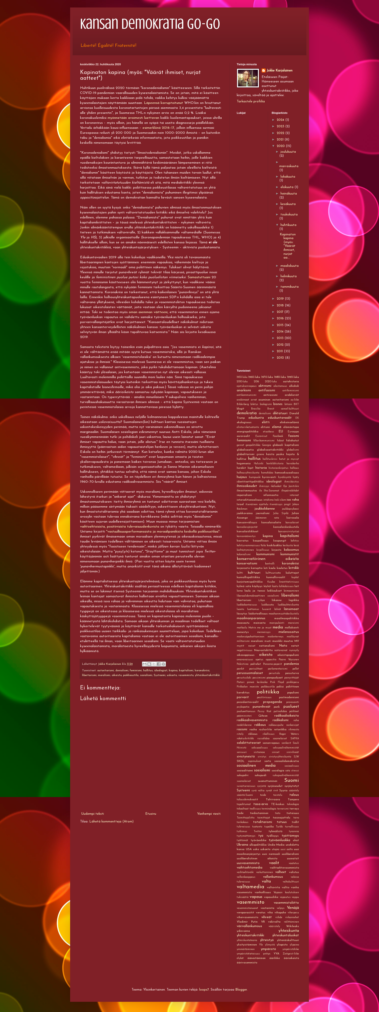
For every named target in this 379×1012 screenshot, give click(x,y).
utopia (275, 849)
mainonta (259, 622)
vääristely (274, 926)
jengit (287, 504)
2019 (281, 298)
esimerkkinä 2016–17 (158, 128)
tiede (240, 813)
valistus (294, 872)
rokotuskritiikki (245, 738)
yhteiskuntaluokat (285, 935)
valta (266, 881)
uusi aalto (287, 849)
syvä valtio (257, 790)
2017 (280, 312)
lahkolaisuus (286, 586)
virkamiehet (292, 917)
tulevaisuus (243, 826)
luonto (240, 609)
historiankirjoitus (278, 468)
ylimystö (270, 945)
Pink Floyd (277, 682)
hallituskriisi (270, 459)
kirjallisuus (262, 550)
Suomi (291, 780)
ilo (260, 490)
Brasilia (255, 408)
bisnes (278, 404)
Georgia (266, 445)
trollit (295, 822)
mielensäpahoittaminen (250, 636)
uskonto (172, 675)
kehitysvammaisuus (248, 545)
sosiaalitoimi (245, 770)
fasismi (293, 436)
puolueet (291, 707)
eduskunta (256, 417)
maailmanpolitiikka (286, 618)
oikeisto (117, 675)
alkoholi (294, 386)
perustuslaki (244, 677)
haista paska (275, 454)
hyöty (296, 477)
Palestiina (242, 664)
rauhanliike (265, 729)
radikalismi (280, 720)
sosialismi (146, 675)
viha (270, 912)
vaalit (274, 863)
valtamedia (250, 886)
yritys (266, 953)
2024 (281, 120)
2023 (281, 126)
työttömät (242, 840)
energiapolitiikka (247, 431)
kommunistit (290, 554)
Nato (283, 645)
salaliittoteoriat (249, 742)
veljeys (280, 908)
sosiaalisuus (291, 766)
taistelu (277, 795)
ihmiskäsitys (291, 481)
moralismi (104, 675)
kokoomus (291, 549)
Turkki (279, 826)
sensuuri (242, 752)
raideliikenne (244, 725)
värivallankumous (249, 926)
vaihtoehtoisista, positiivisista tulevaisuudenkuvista (119, 527)
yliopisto (282, 944)
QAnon (263, 715)
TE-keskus (277, 804)
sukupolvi (242, 775)
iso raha (293, 499)
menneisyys (264, 632)
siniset (276, 752)
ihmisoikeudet (247, 486)
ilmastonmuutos (247, 490)
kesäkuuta (288, 204)
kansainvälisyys (247, 522)
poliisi (280, 686)
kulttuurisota (273, 573)
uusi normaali (271, 854)
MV (296, 641)
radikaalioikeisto (286, 715)
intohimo (268, 500)
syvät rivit (272, 790)
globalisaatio (245, 449)
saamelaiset (280, 738)
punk (277, 706)
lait (296, 586)
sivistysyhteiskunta (280, 756)
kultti (240, 573)
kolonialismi (244, 554)
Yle (261, 945)
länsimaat (291, 609)
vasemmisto (185, 675)
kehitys (295, 541)
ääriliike (274, 958)
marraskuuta (288, 166)
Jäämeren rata (267, 518)
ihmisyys (264, 486)
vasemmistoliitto (286, 902)
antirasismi (270, 395)
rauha (253, 729)
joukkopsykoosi (290, 509)
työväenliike (258, 840)
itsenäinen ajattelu (256, 504)
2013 (280, 338)
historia (261, 468)
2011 (280, 351)
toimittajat (263, 817)
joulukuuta (288, 151)
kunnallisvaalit (275, 577)
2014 (280, 331)
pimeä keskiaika (257, 682)
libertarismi (89, 675)
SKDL (240, 761)
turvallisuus (292, 826)
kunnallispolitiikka (248, 577)
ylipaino (294, 945)
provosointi (292, 702)
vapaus (256, 897)
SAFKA (294, 738)
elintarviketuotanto (248, 427)
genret (240, 445)
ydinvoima (243, 931)
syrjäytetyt (291, 786)
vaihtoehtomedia (249, 867)
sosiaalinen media (256, 766)
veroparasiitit (245, 912)
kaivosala (292, 517)
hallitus (148, 670)
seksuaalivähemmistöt (286, 747)
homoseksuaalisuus (287, 472)
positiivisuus (264, 697)
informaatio (270, 495)
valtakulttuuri (291, 881)
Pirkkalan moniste (248, 686)
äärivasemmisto (247, 962)
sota (287, 770)
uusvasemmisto (248, 863)
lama (240, 591)
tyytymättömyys (246, 836)
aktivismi (264, 386)
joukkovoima (245, 513)
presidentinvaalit (248, 702)
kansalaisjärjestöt (247, 527)
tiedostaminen (259, 813)
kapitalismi (186, 670)
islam (283, 500)
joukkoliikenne (265, 508)
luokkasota (267, 605)
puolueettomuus (246, 711)
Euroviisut (261, 436)
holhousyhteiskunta (248, 473)
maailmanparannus (251, 618)
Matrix (252, 627)
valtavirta (273, 887)
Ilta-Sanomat (271, 490)
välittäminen (291, 922)
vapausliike (271, 897)
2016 (281, 318)
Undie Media (276, 844)
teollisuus (255, 809)
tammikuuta (290, 286)
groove (260, 454)
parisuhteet (256, 669)
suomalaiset (244, 781)
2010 (281, 357)
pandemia (291, 664)
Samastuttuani (199, 277)
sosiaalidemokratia (286, 761)
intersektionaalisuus (249, 499)
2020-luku (271, 381)
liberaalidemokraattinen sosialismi (258, 596)
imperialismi (244, 495)
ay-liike (295, 400)
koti (266, 568)
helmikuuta (289, 276)
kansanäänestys (246, 536)
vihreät (266, 917)
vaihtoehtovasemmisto (284, 867)
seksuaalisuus (259, 747)
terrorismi (283, 809)
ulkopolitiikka (258, 844)
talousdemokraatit (247, 799)
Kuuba (271, 582)
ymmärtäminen (246, 949)
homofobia (267, 473)
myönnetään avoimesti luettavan (133, 118)
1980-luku (280, 377)
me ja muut (264, 627)
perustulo (274, 673)
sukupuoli (260, 775)
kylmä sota (244, 586)
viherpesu (293, 912)
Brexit (270, 408)
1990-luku (293, 377)
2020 (281, 146)
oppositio (271, 659)
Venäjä (293, 908)
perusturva (292, 673)
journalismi (263, 513)
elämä (276, 427)
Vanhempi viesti (209, 813)
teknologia (293, 804)
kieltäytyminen (245, 550)
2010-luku (242, 381)
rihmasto (293, 729)
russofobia (263, 738)
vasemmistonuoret (247, 908)
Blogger (241, 989)
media (278, 627)
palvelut (255, 664)
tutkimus (242, 831)
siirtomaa (259, 752)
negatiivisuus (244, 650)
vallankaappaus (246, 877)
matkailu (242, 627)
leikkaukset (274, 590)
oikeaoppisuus (245, 655)
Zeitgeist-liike (291, 953)
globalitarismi (245, 454)
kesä (296, 545)
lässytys (242, 613)
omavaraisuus (245, 659)
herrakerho (292, 463)
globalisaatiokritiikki (270, 449)
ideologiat (160, 670)
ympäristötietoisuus (248, 953)
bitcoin (288, 404)
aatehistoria (291, 381)
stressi (295, 770)
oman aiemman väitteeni (148, 312)
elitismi (265, 427)
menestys (243, 632)
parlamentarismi (277, 669)
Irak (276, 500)
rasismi (242, 729)
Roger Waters (289, 734)
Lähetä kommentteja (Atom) (111, 821)
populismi (293, 692)
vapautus (285, 897)
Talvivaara (273, 799)
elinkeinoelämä (289, 422)
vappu (295, 897)
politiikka (268, 692)
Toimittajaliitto (245, 817)
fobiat (280, 440)
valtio (285, 887)
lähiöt (277, 609)
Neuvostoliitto (263, 650)
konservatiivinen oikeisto (268, 559)
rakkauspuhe (276, 725)
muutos (288, 641)
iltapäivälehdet (290, 490)
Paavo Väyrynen (289, 659)
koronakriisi (202, 670)
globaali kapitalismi (286, 445)
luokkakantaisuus (247, 605)
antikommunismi (246, 395)
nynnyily (294, 650)
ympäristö (268, 949)
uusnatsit (293, 858)
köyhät (267, 586)
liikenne (277, 600)
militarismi (243, 641)
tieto (277, 813)
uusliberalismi (290, 854)
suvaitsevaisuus (246, 786)
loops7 (204, 989)
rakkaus (260, 725)
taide (263, 795)
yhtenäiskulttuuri (288, 940)
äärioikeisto (291, 958)
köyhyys (257, 586)
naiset (251, 646)
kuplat (295, 577)
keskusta (288, 545)
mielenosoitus (289, 632)
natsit (295, 645)
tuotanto (257, 826)
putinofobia (280, 711)
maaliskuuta (290, 266)
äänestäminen (256, 958)
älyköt (240, 958)
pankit (240, 669)
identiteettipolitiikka (250, 481)
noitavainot (280, 650)
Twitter (258, 831)
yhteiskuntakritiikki (207, 675)
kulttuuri (254, 572)
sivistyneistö (246, 756)
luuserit (266, 609)
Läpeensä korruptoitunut (163, 103)
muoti (267, 641)
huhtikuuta (288, 225)
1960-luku (254, 377)
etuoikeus (268, 431)
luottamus (253, 609)
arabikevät (292, 395)
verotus (260, 912)
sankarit (286, 743)
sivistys (262, 756)
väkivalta (274, 921)
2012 (280, 344)
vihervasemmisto (247, 917)
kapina (173, 670)
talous (294, 795)
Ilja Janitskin (291, 486)
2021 (280, 139)
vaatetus (294, 863)
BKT (296, 404)
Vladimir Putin (247, 921)
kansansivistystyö (288, 531)
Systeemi (159, 675)
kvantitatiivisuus (289, 582)
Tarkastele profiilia (251, 101)
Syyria (283, 790)
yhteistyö (267, 940)
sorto (267, 761)
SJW (296, 756)
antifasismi (266, 390)
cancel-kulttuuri (290, 408)
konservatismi (247, 563)
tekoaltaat (243, 809)
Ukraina (242, 844)
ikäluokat (276, 486)
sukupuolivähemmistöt (286, 775)
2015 (280, 325)
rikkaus (252, 734)
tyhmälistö (275, 831)
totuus (282, 822)
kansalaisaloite (271, 522)
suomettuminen (267, 781)
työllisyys (273, 835)
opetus (259, 659)
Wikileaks (292, 926)
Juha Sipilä (280, 513)
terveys (294, 808)
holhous (294, 468)
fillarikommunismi (264, 440)
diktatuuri (280, 413)
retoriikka (280, 729)
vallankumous (273, 876)
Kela (263, 545)
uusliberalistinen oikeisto (257, 858)
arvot (254, 400)
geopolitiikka (253, 445)
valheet (280, 872)
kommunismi (265, 554)
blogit (240, 408)
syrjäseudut (275, 786)
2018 (281, 305)
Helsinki (258, 463)
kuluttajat (292, 572)
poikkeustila (131, 675)
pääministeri (244, 716)
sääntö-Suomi (245, 795)
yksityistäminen (247, 944)
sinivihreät (292, 752)
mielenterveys (276, 636)
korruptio (256, 568)
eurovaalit (243, 436)
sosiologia (278, 770)
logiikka (294, 600)
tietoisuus (292, 813)
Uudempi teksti (92, 813)
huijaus (242, 477)
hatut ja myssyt (289, 459)
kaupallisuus (261, 540)
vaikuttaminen (264, 872)
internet (294, 495)
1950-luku (242, 377)
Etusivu (150, 813)
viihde (278, 917)
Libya (261, 600)
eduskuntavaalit (280, 417)
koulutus (282, 568)
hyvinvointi (269, 477)
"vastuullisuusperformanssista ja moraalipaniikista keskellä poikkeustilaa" (163, 532)
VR (263, 921)
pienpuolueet (275, 677)
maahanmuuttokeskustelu (284, 613)
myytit (240, 646)
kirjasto (276, 549)
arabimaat (243, 400)
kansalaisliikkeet (247, 531)
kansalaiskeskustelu (286, 527)
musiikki (277, 641)
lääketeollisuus (258, 613)
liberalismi (290, 596)
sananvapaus (271, 743)
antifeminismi (291, 390)
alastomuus (280, 386)
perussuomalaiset (250, 673)
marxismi (293, 623)
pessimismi (259, 677)
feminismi (136, 670)
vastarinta (267, 908)
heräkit (241, 468)
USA (249, 849)
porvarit (243, 697)
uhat (296, 840)
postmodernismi (289, 697)
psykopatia (243, 707)
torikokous (242, 822)
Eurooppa (293, 431)
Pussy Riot (264, 711)
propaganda (272, 702)
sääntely (294, 790)
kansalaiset (292, 522)
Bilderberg (243, 404)
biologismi (266, 404)
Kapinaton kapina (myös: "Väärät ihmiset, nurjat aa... (288, 246)
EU (281, 431)
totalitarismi (262, 822)
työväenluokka (279, 840)
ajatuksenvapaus (247, 386)
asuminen (264, 399)
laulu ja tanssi (254, 590)
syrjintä (261, 786)
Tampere (293, 799)
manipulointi (276, 623)
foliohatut (292, 440)
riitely (240, 734)
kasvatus (242, 540)
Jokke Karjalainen (279, 70)
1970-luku (267, 377)
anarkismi (244, 390)
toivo (296, 817)
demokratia (247, 413)
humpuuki (255, 477)
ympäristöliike (291, 949)
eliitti (266, 422)
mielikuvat (293, 636)
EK (297, 418)
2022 (281, 133)
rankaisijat (292, 725)
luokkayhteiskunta (288, 605)
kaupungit (279, 540)
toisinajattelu (281, 817)
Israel (240, 504)
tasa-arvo (260, 804)
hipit (250, 468)
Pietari (240, 682)
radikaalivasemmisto (252, 720)
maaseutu (243, 622)
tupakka (269, 826)
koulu (272, 568)
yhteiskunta (289, 931)
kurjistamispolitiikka (250, 581)
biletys (254, 404)
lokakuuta (288, 176)
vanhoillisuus (263, 892)
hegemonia (244, 463)
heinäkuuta (289, 193)
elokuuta (287, 187)
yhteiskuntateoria (247, 940)
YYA (276, 953)
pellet (295, 669)
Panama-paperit (272, 664)
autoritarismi (105, 670)
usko (256, 849)
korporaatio (243, 568)
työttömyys (290, 835)
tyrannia (294, 831)
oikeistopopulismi (288, 655)
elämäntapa (291, 427)
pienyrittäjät (291, 677)
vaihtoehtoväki (245, 872)
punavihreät (262, 706)
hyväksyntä (284, 477)
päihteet (294, 711)
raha (296, 720)
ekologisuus (244, 422)
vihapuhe (280, 912)
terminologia (269, 809)
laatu (275, 586)
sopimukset (254, 761)
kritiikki (294, 568)
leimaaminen (291, 591)
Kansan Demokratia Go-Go (150, 23)
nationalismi (267, 645)
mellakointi (292, 627)
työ (260, 835)
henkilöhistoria (275, 463)
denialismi (121, 670)
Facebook (278, 436)
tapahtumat (244, 804)
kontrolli (270, 563)
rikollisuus (269, 734)
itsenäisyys (276, 504)
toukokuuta (289, 214)
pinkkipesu (292, 682)
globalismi (293, 450)
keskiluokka (274, 545)
